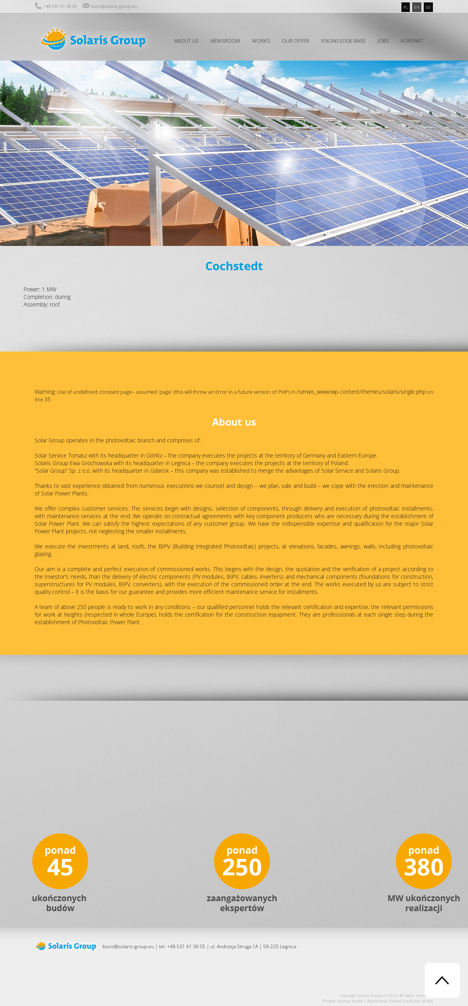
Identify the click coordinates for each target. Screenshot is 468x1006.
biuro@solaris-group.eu (114, 6)
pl (405, 7)
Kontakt (412, 40)
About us (186, 40)
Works (261, 40)
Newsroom (225, 40)
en (416, 7)
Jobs (383, 40)
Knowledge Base (343, 40)
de (428, 7)
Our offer (295, 40)
